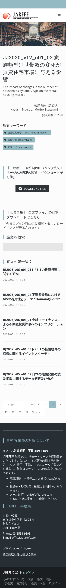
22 (26, 412)
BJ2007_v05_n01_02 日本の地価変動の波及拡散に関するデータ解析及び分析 (32, 376)
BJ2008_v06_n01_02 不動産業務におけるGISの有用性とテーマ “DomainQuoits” (32, 297)
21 (19, 412)
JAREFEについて (14, 579)
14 (32, 404)
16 (46, 404)
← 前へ (11, 404)
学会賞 (8, 583)
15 (39, 404)
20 (13, 412)
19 (6, 412)
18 (59, 404)
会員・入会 (38, 583)
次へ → (36, 412)
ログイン (28, 572)
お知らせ (22, 583)
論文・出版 (44, 579)
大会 (30, 579)
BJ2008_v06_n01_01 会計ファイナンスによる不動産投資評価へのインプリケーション (33, 324)
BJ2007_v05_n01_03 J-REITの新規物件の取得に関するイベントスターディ (32, 351)
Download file (32, 188)
